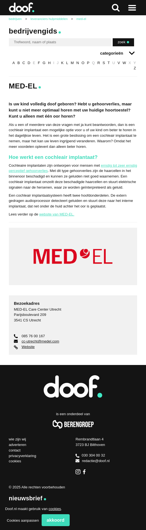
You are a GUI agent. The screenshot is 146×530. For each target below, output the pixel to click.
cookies (55, 509)
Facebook (85, 471)
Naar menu (132, 7)
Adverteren (17, 445)
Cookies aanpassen (23, 520)
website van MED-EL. (56, 214)
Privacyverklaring (22, 456)
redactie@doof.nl (92, 461)
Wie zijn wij (17, 439)
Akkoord (55, 520)
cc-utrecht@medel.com (36, 341)
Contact (15, 450)
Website (24, 347)
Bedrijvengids (33, 31)
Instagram (77, 471)
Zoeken (116, 7)
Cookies (15, 461)
